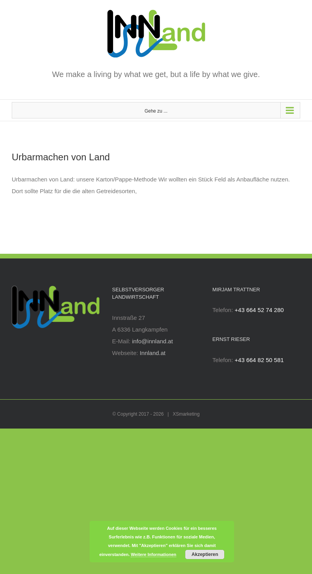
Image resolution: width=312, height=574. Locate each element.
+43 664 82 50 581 (259, 360)
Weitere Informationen (153, 554)
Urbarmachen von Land (61, 157)
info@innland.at (152, 341)
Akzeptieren (204, 554)
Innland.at (153, 353)
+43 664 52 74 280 (259, 310)
